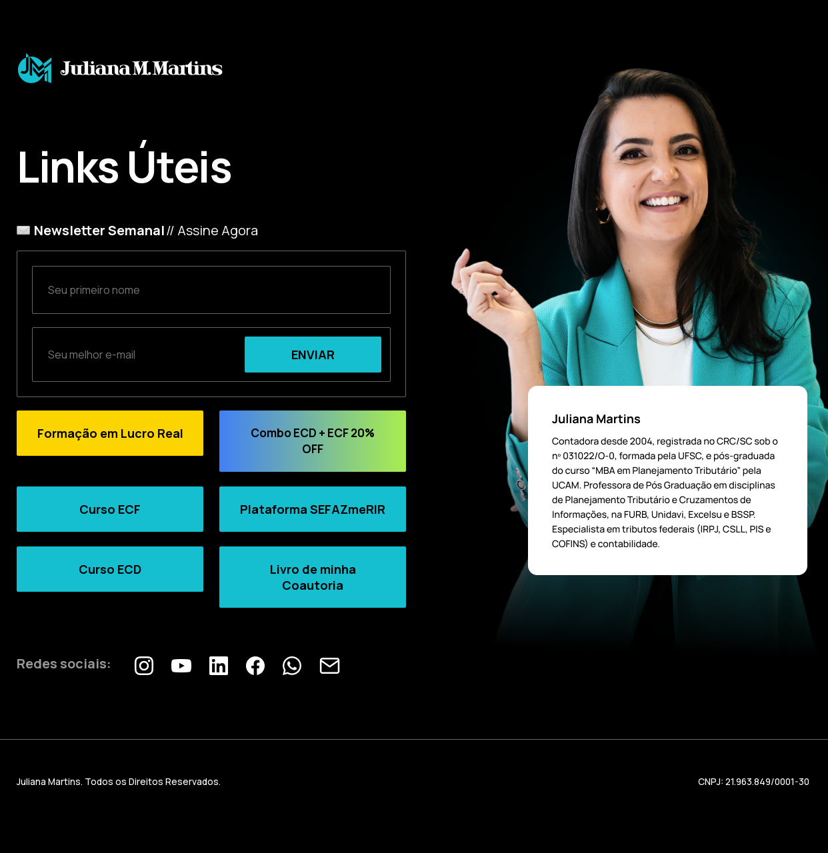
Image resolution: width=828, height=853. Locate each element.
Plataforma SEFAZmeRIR (312, 509)
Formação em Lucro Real (110, 433)
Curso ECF (110, 509)
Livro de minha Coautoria (313, 577)
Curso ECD (110, 569)
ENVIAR (313, 355)
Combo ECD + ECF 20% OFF (313, 440)
